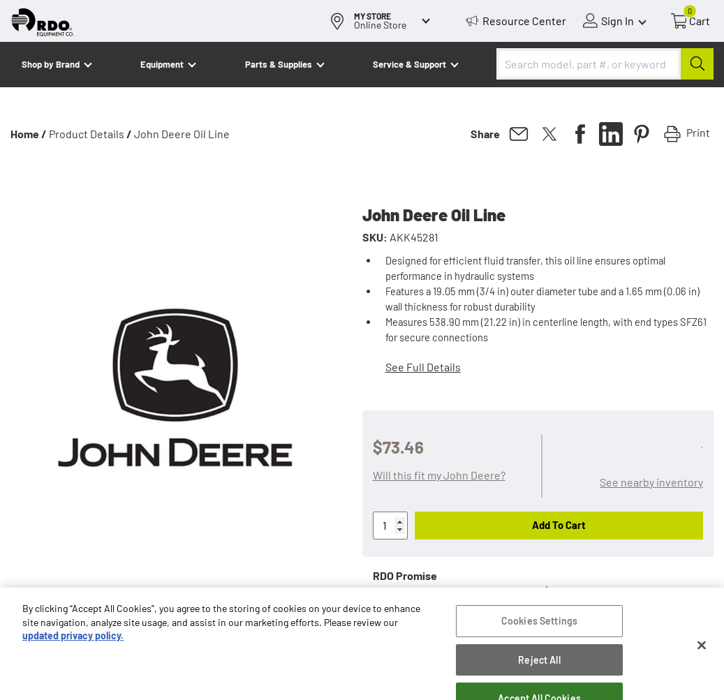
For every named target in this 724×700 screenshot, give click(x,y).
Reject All (539, 668)
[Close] (701, 653)
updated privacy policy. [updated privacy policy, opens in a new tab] (73, 644)
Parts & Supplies (278, 64)
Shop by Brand (51, 64)
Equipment (162, 64)
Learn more (573, 589)
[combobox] (605, 64)
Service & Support (409, 64)
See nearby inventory (651, 482)
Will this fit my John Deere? (439, 475)
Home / (28, 133)
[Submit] (697, 64)
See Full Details (423, 366)
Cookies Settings (539, 629)
